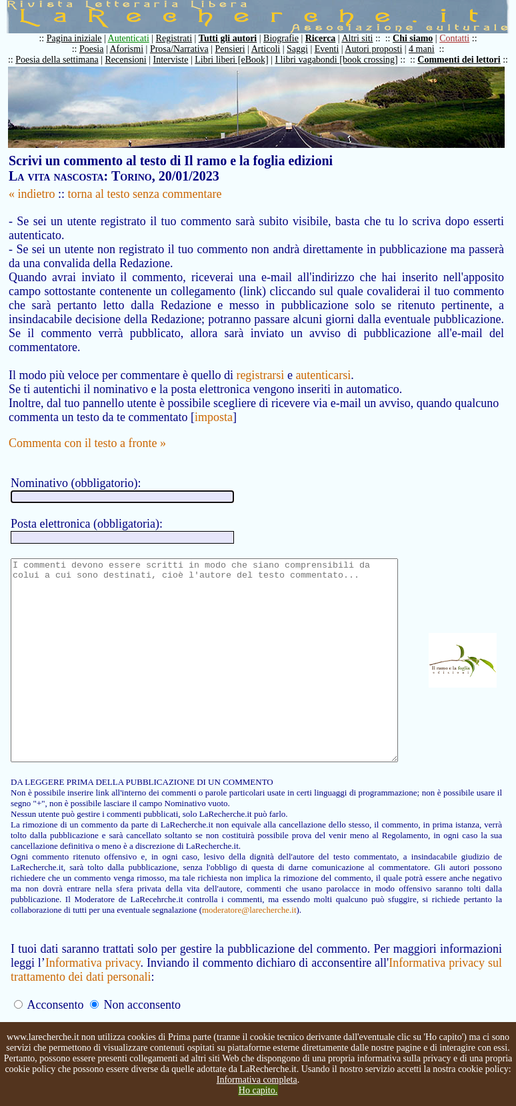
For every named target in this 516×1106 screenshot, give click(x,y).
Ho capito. (258, 1090)
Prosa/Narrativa (186, 49)
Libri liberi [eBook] (238, 60)
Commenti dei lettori (465, 60)
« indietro (32, 194)
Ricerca (327, 38)
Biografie (287, 38)
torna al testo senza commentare (145, 194)
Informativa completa (257, 1080)
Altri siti (363, 38)
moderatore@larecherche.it (108, 936)
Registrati (181, 38)
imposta (214, 403)
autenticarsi (323, 361)
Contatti (461, 38)
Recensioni (132, 60)
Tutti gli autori (234, 38)
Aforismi (134, 49)
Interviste (177, 60)
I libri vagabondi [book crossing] (342, 60)
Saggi (304, 49)
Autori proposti (380, 49)
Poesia (98, 49)
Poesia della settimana (63, 60)
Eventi (333, 49)
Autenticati (135, 38)
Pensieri (237, 49)
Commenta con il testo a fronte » (87, 429)
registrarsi (260, 361)
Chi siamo (419, 38)
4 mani (428, 49)
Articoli (272, 49)
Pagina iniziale (81, 38)
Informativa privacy (95, 988)
